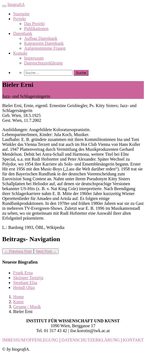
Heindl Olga (24, 287)
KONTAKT (133, 340)
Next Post (46, 251)
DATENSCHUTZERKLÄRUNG (90, 340)
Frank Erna (23, 272)
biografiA (16, 4)
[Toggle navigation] (4, 6)
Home (18, 296)
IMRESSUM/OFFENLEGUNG (30, 340)
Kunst (18, 301)
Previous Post (18, 251)
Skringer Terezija (28, 277)
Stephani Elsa (25, 282)
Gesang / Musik (27, 306)
